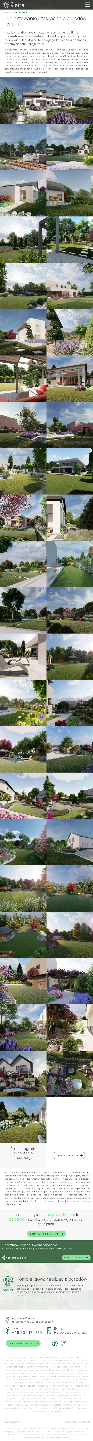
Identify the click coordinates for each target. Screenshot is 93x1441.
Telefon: (17, 1328)
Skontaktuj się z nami (46, 1233)
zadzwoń (18, 1219)
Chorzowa (71, 1405)
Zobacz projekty (69, 1155)
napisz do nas (60, 1214)
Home (8, 12)
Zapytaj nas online (76, 1257)
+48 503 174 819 (27, 1332)
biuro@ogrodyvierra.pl (70, 1332)
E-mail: (59, 1328)
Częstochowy (58, 1405)
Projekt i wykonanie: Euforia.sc (77, 1422)
